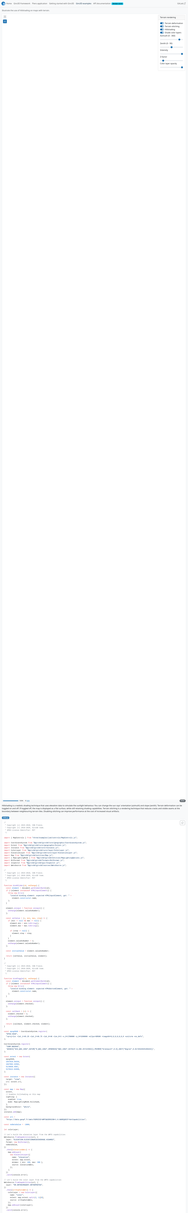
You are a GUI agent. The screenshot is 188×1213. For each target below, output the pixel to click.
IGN (28, 801)
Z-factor (163, 56)
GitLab (181, 3)
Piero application (39, 3)
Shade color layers (173, 32)
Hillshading (170, 29)
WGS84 (182, 800)
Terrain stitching (172, 26)
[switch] (162, 23)
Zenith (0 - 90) (166, 43)
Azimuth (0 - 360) (167, 35)
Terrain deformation (174, 23)
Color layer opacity (168, 63)
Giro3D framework (22, 3)
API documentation (102, 3)
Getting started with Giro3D (61, 3)
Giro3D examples (83, 3)
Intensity (164, 50)
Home (9, 3)
